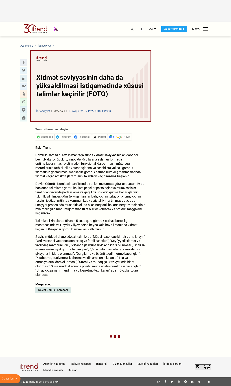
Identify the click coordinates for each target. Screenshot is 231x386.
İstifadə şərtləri (172, 363)
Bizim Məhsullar (122, 363)
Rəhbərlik (101, 363)
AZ (151, 28)
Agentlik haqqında (54, 363)
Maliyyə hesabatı (81, 363)
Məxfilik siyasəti (53, 370)
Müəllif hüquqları (148, 363)
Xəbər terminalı (174, 29)
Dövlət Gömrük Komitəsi (53, 290)
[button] (23, 62)
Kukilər (72, 370)
